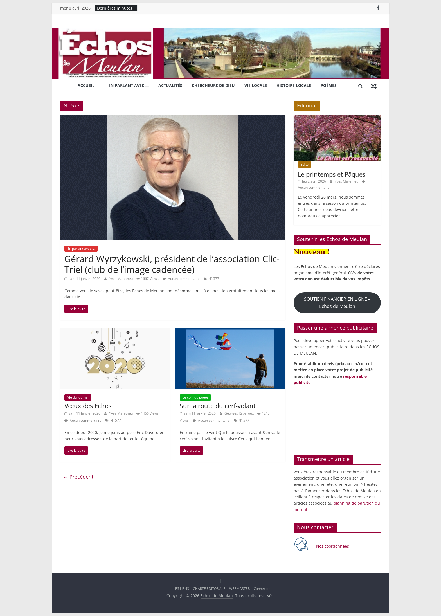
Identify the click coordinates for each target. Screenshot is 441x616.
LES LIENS (181, 588)
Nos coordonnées (333, 546)
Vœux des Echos (87, 405)
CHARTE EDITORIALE (209, 588)
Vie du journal (78, 397)
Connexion (262, 588)
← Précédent (78, 476)
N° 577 (213, 278)
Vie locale (255, 85)
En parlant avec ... (81, 248)
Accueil (86, 85)
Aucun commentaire (181, 278)
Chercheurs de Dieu (213, 85)
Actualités (170, 85)
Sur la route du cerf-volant (218, 405)
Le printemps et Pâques (331, 174)
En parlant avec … (128, 85)
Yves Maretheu (121, 278)
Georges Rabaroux (239, 413)
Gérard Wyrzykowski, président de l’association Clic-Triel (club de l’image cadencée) (172, 264)
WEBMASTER (239, 588)
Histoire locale (293, 85)
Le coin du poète (195, 397)
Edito (305, 164)
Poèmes (329, 85)
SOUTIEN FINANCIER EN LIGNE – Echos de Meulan (337, 302)
